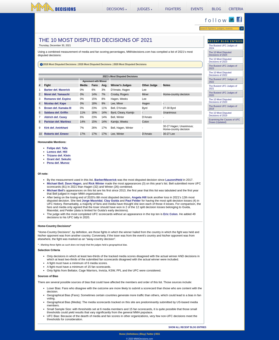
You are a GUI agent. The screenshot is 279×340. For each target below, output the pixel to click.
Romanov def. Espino (57, 98)
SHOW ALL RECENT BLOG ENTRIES (187, 327)
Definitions (132, 334)
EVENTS (197, 9)
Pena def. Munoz (58, 162)
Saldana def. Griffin (56, 112)
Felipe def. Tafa (57, 148)
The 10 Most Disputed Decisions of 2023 (220, 60)
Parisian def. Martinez (57, 121)
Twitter (150, 334)
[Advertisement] (115, 23)
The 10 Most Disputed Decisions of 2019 (220, 114)
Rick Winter (96, 183)
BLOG (216, 9)
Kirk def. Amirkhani (56, 127)
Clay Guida (111, 200)
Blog (142, 334)
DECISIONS (117, 9)
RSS (157, 334)
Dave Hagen (73, 183)
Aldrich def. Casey (55, 117)
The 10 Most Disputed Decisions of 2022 (220, 73)
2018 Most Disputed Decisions (59, 64)
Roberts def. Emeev (56, 133)
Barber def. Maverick (57, 89)
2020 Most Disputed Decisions (129, 64)
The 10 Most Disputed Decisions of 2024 (220, 53)
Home (122, 334)
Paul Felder (133, 200)
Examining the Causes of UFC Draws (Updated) (224, 120)
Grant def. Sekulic (59, 159)
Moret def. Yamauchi (56, 94)
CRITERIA (236, 9)
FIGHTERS (173, 9)
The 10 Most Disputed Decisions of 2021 (95, 40)
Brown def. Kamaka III (57, 108)
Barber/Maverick (105, 179)
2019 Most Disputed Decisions (94, 64)
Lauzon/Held (173, 179)
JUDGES (145, 9)
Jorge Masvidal (92, 200)
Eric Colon (170, 214)
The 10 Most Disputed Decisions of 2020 (220, 100)
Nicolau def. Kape (55, 103)
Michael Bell (55, 183)
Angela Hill (139, 197)
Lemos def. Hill (57, 151)
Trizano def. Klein (59, 155)
